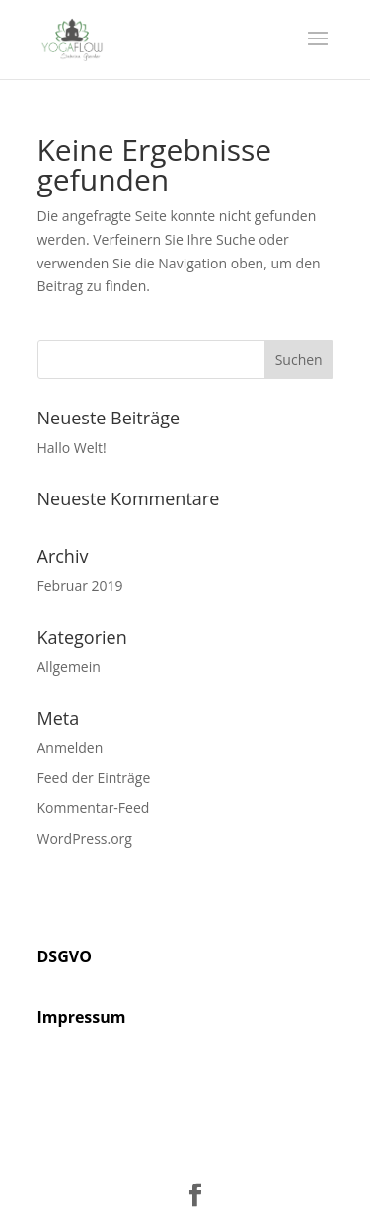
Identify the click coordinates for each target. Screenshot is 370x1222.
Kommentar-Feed (93, 808)
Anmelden (70, 747)
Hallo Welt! (72, 447)
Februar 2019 (80, 585)
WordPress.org (84, 838)
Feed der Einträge (94, 777)
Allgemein (69, 666)
